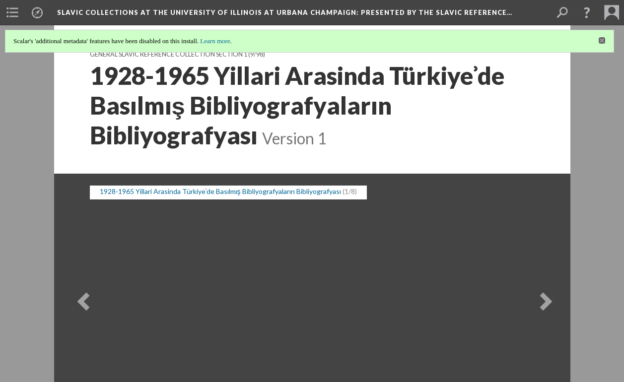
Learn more (215, 41)
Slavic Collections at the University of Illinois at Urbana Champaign (284, 12)
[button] (586, 12)
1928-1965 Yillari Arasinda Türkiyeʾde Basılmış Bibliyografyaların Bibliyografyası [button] (220, 191)
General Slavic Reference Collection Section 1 (168, 54)
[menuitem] (12, 12)
